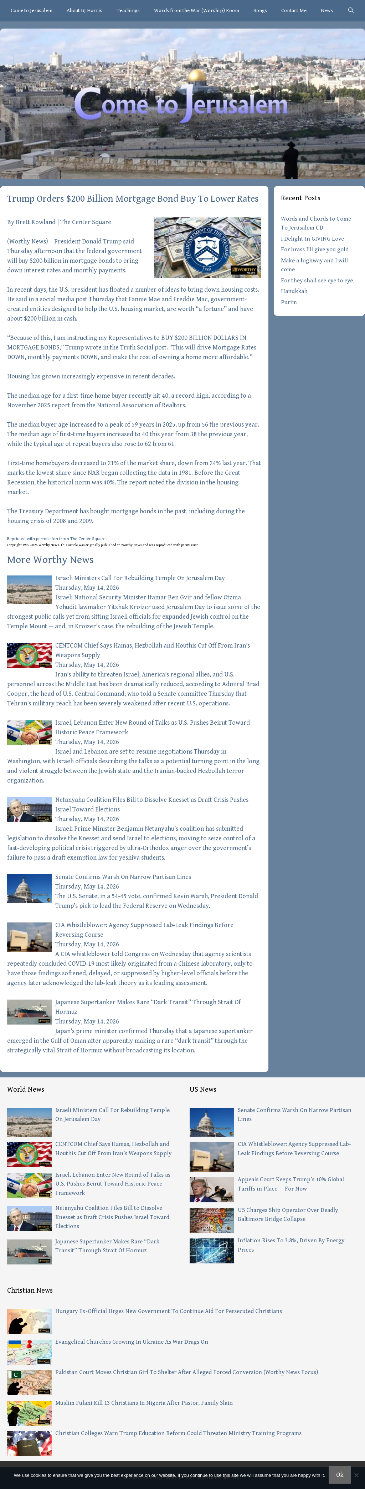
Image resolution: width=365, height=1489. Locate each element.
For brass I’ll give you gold (315, 249)
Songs (260, 10)
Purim (289, 302)
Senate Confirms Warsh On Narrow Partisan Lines (123, 877)
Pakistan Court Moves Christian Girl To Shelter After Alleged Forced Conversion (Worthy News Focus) (186, 1372)
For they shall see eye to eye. (317, 280)
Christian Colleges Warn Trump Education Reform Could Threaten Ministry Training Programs (178, 1433)
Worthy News (27, 241)
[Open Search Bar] (350, 10)
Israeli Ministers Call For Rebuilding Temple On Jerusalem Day (140, 578)
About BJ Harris (84, 10)
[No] (356, 1475)
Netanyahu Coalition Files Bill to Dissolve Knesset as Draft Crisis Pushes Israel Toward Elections (112, 1217)
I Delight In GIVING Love (312, 238)
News (327, 10)
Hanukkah (294, 291)
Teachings (128, 10)
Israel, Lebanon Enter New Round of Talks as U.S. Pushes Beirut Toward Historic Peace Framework (112, 1184)
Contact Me (294, 10)
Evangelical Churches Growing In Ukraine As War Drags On (131, 1341)
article (73, 545)
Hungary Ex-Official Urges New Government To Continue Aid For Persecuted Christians (168, 1311)
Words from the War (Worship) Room (196, 10)
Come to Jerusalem (31, 10)
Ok (340, 1475)
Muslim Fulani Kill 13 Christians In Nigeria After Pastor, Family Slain (144, 1403)
